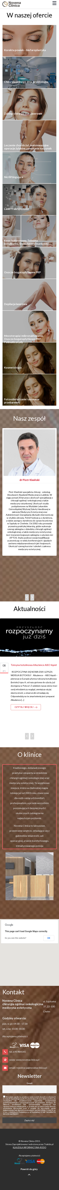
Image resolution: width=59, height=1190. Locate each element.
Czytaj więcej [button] (26, 707)
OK (48, 938)
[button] (30, 949)
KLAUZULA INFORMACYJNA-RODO (29, 1147)
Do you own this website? (15, 938)
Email (29, 1083)
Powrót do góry (29, 1172)
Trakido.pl (48, 1144)
